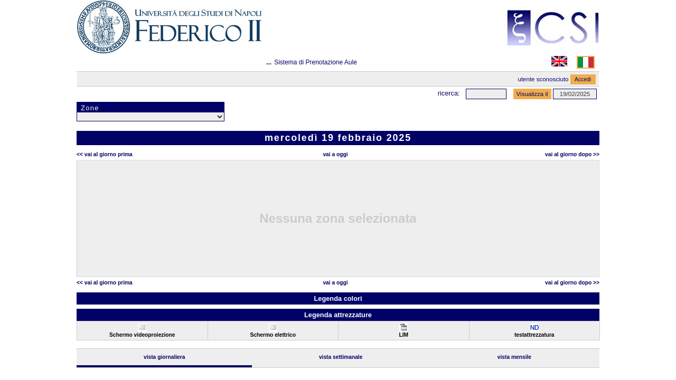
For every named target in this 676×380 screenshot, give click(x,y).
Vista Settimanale (341, 357)
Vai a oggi (335, 154)
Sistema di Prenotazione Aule (315, 62)
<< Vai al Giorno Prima (105, 154)
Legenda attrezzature (338, 315)
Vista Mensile (514, 357)
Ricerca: (449, 93)
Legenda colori (338, 298)
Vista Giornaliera (164, 357)
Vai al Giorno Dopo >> (572, 154)
